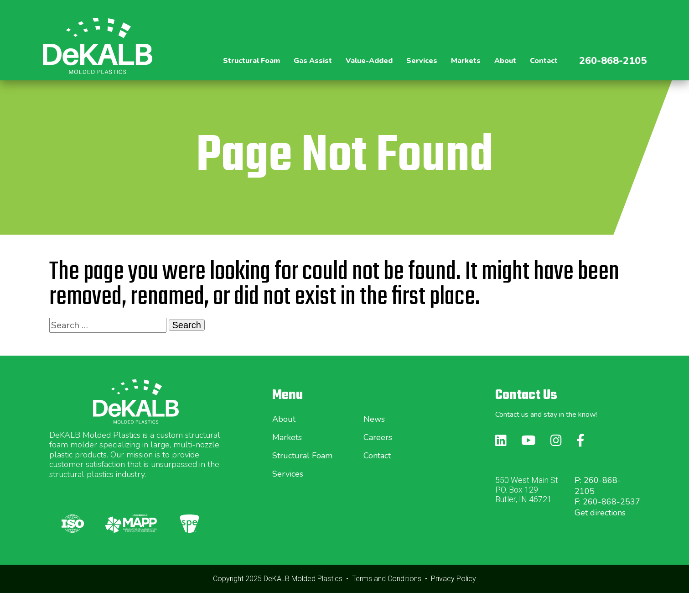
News (374, 419)
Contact (544, 61)
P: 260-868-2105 (598, 485)
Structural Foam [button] (251, 61)
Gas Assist (313, 61)
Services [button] (421, 61)
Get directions (600, 512)
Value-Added (369, 61)
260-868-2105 (613, 61)
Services (287, 473)
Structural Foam (302, 455)
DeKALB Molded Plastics (303, 578)
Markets (287, 437)
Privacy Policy (453, 578)
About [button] (505, 61)
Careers (377, 437)
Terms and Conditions (386, 578)
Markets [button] (466, 61)
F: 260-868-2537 (607, 501)
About (283, 419)
